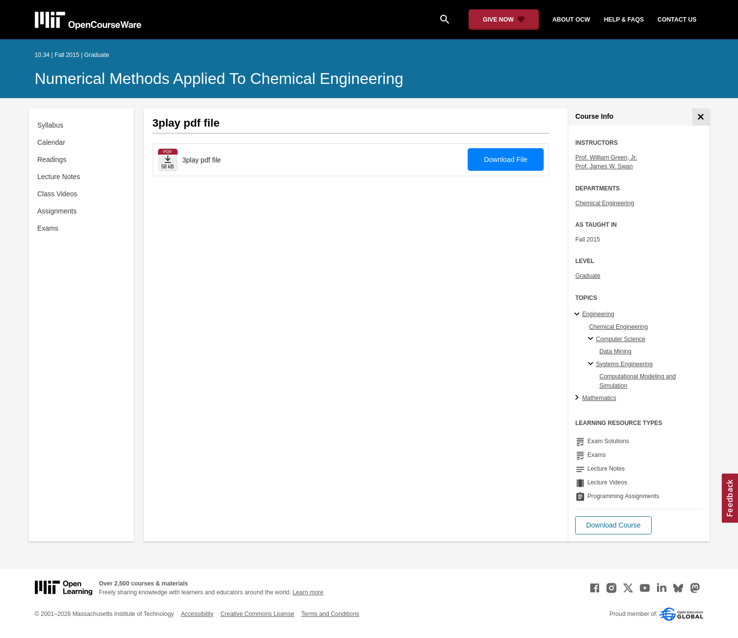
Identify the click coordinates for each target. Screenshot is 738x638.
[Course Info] (701, 117)
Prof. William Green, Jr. (606, 157)
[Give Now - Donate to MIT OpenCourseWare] (504, 19)
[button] (613, 525)
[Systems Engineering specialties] (592, 364)
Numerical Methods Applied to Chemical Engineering (219, 78)
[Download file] (168, 160)
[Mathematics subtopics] (578, 398)
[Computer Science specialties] (592, 339)
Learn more (307, 592)
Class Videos (57, 194)
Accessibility (197, 614)
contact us (677, 19)
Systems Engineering (624, 364)
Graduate (587, 275)
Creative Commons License (257, 614)
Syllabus (50, 125)
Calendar (51, 142)
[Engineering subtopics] (578, 314)
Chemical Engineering (604, 203)
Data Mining (615, 351)
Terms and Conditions (330, 614)
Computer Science (620, 339)
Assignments (57, 211)
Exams (47, 228)
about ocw (571, 19)
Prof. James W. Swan (604, 166)
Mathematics (599, 398)
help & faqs (624, 19)
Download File (505, 159)
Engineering (598, 314)
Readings (51, 159)
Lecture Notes (58, 177)
